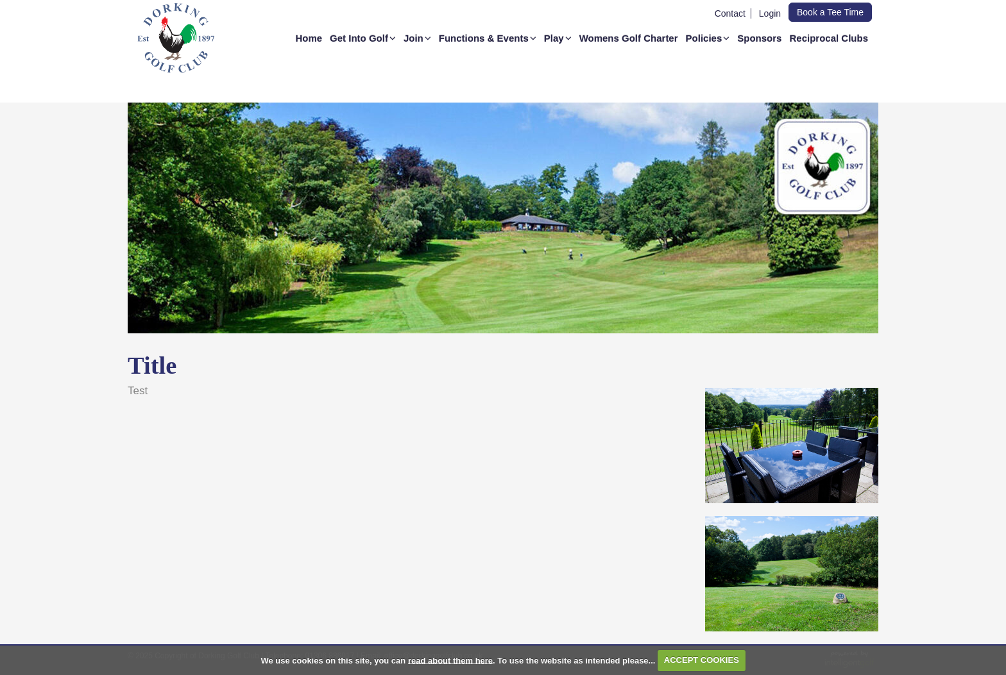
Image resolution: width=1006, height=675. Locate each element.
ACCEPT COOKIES (701, 660)
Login (770, 13)
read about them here (450, 660)
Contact (730, 13)
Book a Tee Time (830, 12)
